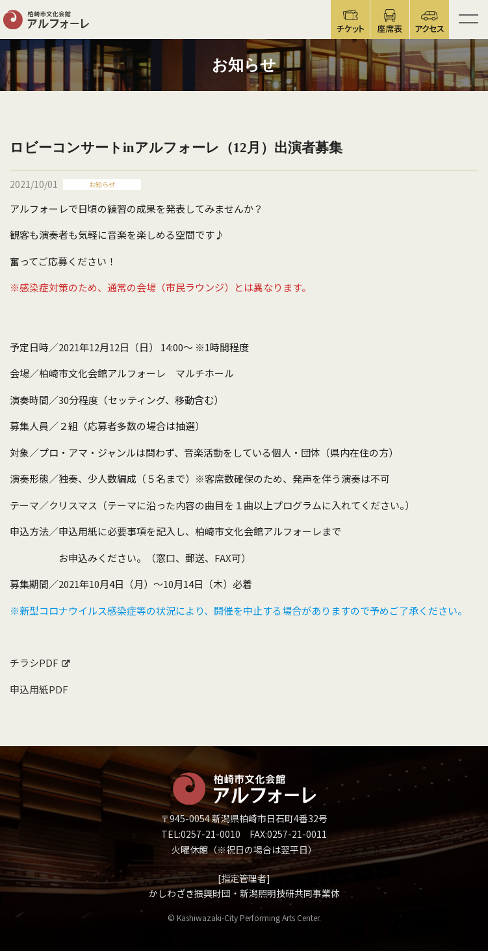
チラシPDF (34, 662)
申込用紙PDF (39, 689)
